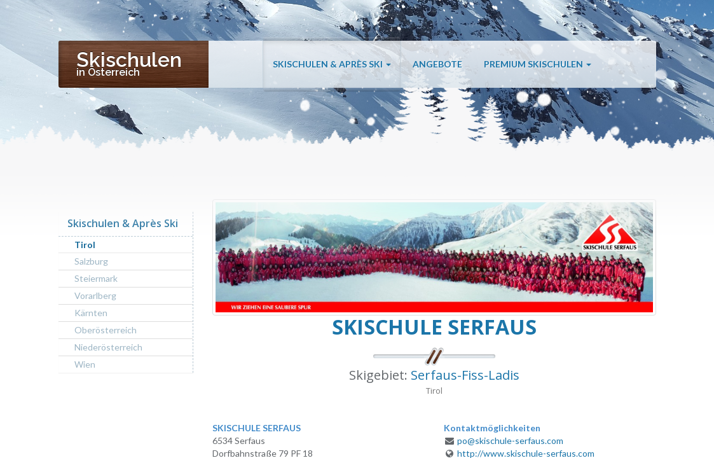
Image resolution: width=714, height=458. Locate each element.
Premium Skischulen (537, 71)
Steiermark (96, 278)
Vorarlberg (95, 295)
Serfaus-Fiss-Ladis (465, 375)
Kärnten (90, 312)
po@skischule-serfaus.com (510, 440)
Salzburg (91, 261)
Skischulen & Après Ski (332, 71)
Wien (84, 364)
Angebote (437, 71)
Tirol (84, 244)
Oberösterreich (105, 329)
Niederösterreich (108, 347)
